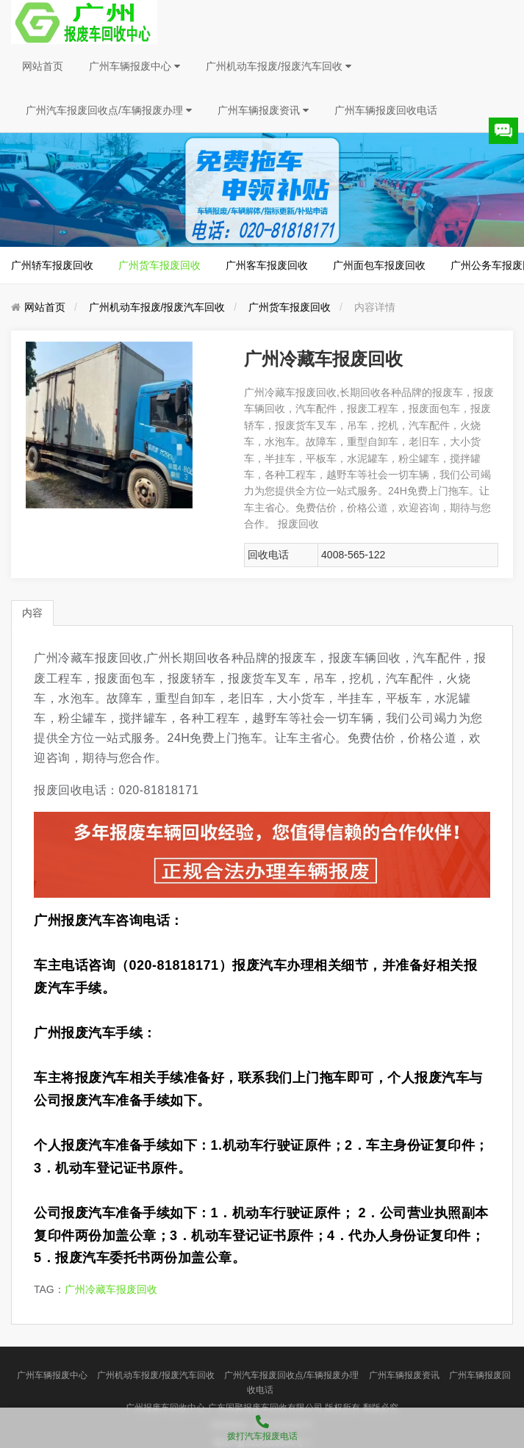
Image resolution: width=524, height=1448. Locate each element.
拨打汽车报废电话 (262, 1424)
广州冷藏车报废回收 (111, 1289)
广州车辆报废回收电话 (385, 110)
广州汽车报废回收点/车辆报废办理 (109, 110)
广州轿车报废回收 (52, 265)
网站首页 (42, 66)
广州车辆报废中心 (134, 66)
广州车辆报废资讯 (263, 110)
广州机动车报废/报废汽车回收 (278, 66)
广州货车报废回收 (159, 265)
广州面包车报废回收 (379, 265)
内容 (32, 613)
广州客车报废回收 (267, 265)
